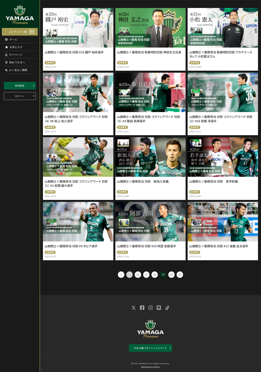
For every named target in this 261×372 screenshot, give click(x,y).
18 (154, 274)
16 (137, 274)
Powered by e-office (150, 367)
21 (179, 274)
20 (171, 274)
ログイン (19, 95)
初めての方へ (13, 61)
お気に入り (12, 46)
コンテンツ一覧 (18, 30)
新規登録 (19, 84)
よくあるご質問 (14, 69)
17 (146, 274)
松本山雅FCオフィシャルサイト (150, 348)
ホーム (9, 38)
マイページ (11, 53)
